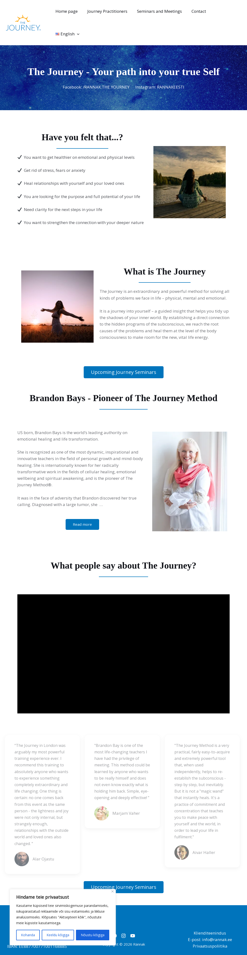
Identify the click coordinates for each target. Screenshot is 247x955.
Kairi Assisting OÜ (215, 941)
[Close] (112, 891)
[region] (63, 917)
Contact (199, 13)
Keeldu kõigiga (58, 935)
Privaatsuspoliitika (210, 926)
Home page (71, 13)
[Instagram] (123, 916)
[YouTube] (135, 916)
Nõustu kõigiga (92, 935)
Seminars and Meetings (160, 13)
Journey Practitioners (110, 13)
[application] (235, 13)
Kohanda (28, 935)
